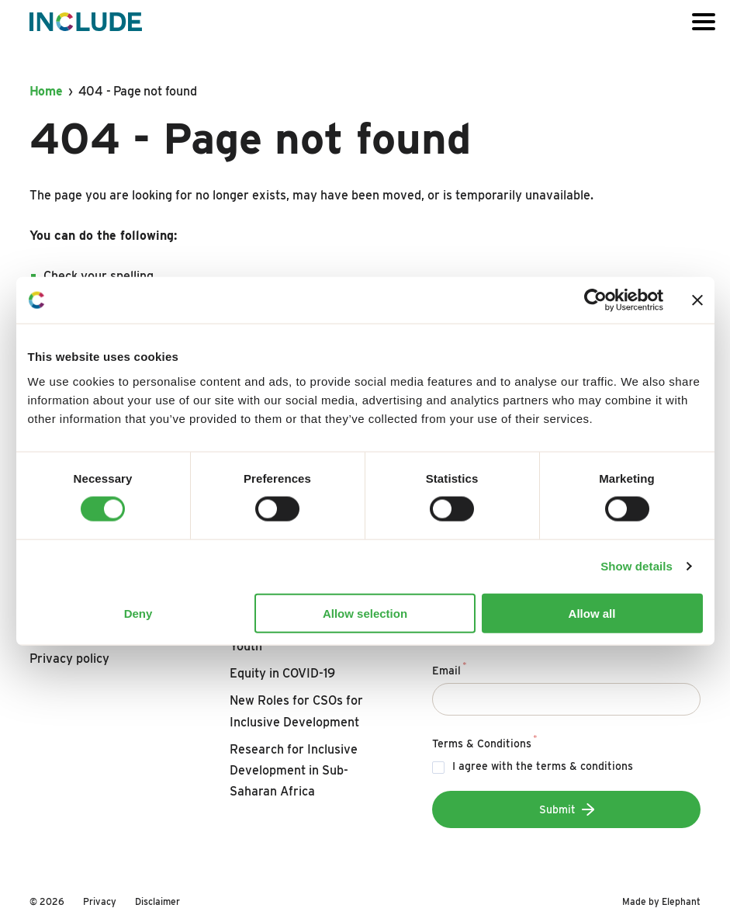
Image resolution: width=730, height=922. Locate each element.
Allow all (592, 612)
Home (46, 91)
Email (449, 668)
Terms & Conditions (485, 741)
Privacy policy (69, 658)
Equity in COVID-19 (282, 673)
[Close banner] (697, 300)
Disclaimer (157, 901)
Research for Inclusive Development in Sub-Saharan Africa (294, 770)
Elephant (681, 901)
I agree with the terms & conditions (542, 766)
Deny (138, 612)
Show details (636, 566)
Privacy (99, 901)
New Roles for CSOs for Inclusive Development (296, 711)
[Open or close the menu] (703, 21)
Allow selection (365, 612)
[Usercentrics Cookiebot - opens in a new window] (595, 300)
